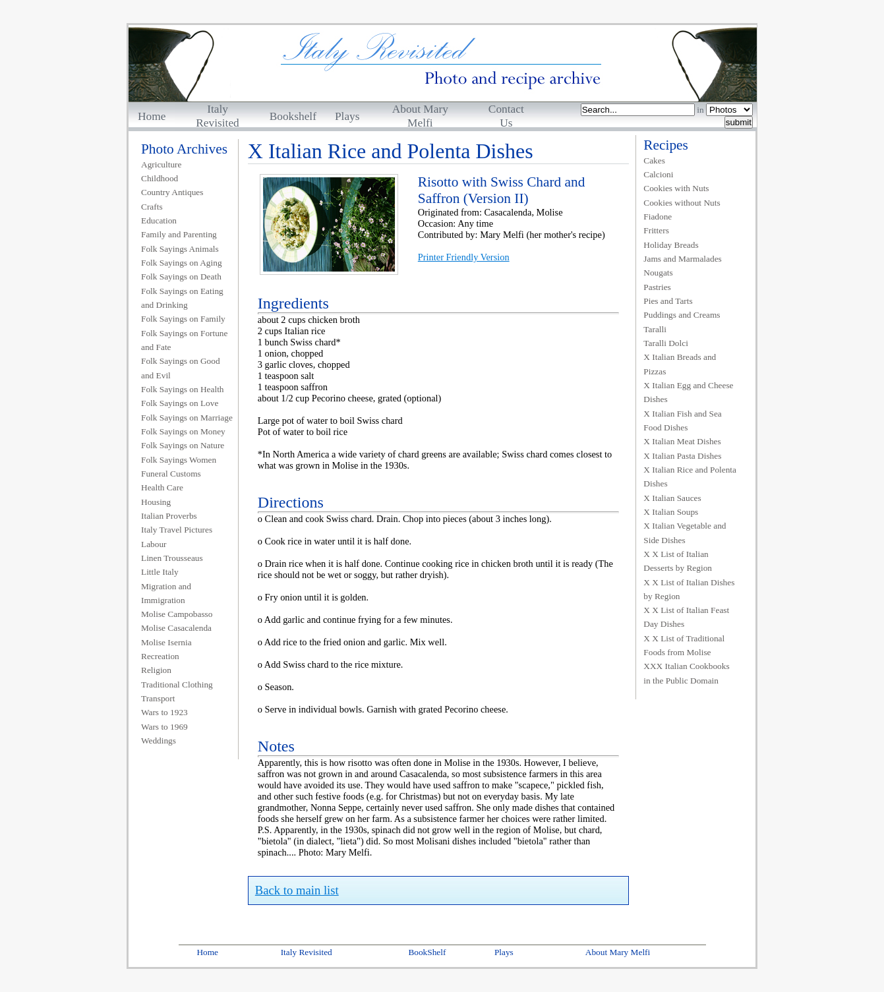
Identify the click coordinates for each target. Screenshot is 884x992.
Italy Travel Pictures (176, 530)
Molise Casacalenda (176, 628)
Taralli (654, 329)
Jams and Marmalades (682, 259)
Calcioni (658, 174)
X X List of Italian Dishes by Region (688, 589)
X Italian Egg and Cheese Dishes (688, 392)
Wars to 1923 (164, 712)
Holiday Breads (670, 245)
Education (159, 220)
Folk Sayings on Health (182, 389)
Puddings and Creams (681, 315)
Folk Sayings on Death (181, 276)
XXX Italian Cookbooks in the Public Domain (686, 673)
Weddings (158, 740)
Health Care (162, 487)
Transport (158, 698)
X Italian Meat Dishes (682, 441)
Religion (156, 670)
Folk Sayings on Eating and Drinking (182, 298)
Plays (347, 116)
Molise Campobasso (176, 614)
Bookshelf (293, 116)
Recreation (160, 656)
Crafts (152, 207)
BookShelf (427, 952)
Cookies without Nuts (681, 203)
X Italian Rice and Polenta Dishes (689, 476)
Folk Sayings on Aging (181, 263)
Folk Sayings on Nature (182, 445)
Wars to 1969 (164, 727)
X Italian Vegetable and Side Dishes (684, 532)
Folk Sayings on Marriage (187, 418)
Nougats (657, 272)
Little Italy (160, 572)
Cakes (654, 160)
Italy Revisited (306, 952)
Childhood (159, 178)
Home (151, 116)
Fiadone (657, 216)
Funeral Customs (171, 474)
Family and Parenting (179, 234)
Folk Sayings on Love (179, 403)
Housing (156, 502)
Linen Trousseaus (172, 558)
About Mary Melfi (617, 952)
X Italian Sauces (672, 498)
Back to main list (297, 890)
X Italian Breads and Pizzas (679, 364)
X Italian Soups (670, 512)
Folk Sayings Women (178, 460)
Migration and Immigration (166, 593)
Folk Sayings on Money (183, 431)
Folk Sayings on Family (183, 319)
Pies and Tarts (667, 301)
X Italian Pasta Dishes (682, 456)
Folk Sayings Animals (180, 249)
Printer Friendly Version (464, 257)
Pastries (656, 287)
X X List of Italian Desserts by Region (677, 561)
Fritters (656, 230)
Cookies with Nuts (676, 188)
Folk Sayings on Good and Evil (180, 368)
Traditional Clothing (177, 684)
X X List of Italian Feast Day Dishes (686, 617)
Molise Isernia (166, 642)
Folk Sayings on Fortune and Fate (184, 340)
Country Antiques (172, 192)
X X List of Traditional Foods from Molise (683, 645)
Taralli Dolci (665, 343)
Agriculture (161, 164)
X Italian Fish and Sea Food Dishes (682, 420)
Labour (154, 544)
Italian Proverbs (169, 516)
